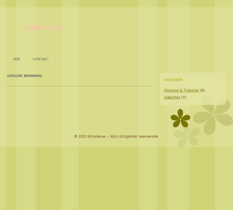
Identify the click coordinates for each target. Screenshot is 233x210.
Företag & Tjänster (181, 90)
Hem (16, 59)
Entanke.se (43, 27)
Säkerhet (172, 97)
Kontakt (41, 59)
